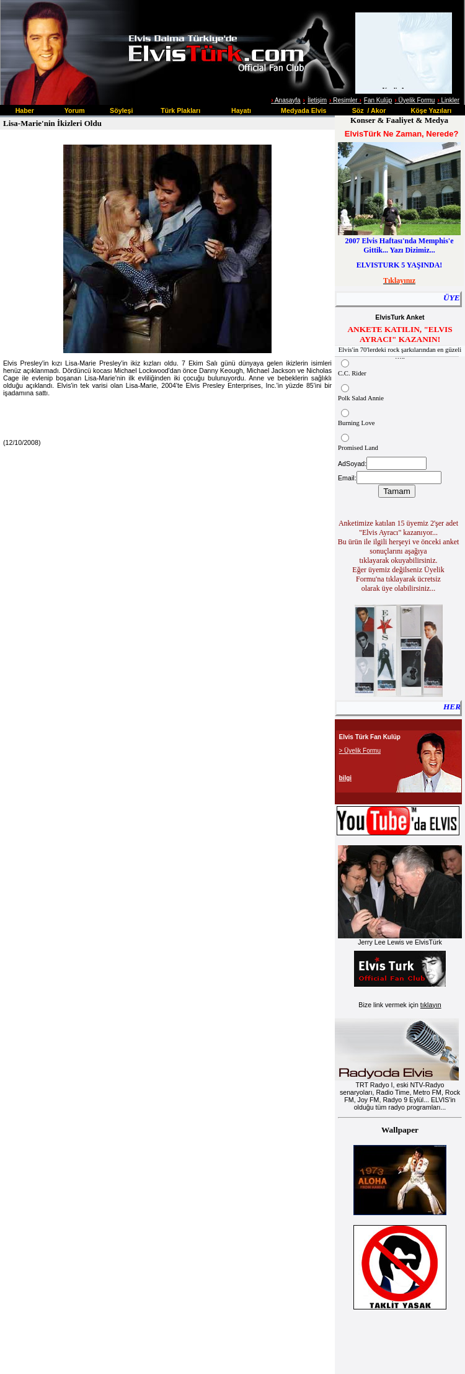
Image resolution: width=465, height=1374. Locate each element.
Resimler (344, 100)
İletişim (317, 100)
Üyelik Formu (414, 100)
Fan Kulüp (378, 100)
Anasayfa (287, 100)
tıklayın (430, 1004)
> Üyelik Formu (360, 750)
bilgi (345, 778)
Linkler (448, 100)
